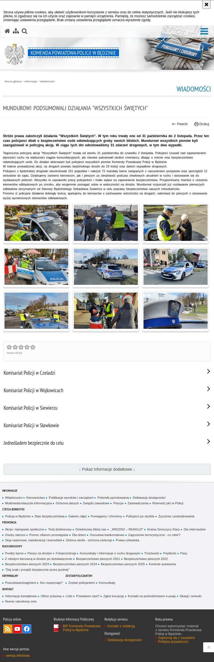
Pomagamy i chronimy (106, 516)
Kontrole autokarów (162, 564)
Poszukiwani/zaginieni (20, 582)
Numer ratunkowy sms (21, 601)
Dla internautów (195, 529)
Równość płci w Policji (167, 503)
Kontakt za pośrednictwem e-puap (152, 596)
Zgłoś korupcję (113, 596)
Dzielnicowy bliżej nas (91, 529)
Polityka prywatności (173, 642)
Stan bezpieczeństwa (49, 516)
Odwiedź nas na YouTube (17, 628)
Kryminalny (10, 576)
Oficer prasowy (51, 596)
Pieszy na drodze (40, 553)
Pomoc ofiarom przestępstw (48, 535)
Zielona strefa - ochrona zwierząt (89, 540)
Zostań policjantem (78, 576)
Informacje (31, 81)
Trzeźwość (151, 553)
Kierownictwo (35, 497)
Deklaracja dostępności (149, 497)
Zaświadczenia (138, 503)
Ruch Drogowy (12, 546)
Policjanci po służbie (140, 516)
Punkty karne (14, 553)
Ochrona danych (67, 503)
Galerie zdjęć (77, 516)
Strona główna (13, 81)
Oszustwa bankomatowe (107, 535)
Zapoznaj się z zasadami (176, 638)
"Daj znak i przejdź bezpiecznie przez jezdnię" (37, 569)
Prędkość (169, 553)
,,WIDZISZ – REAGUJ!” (127, 529)
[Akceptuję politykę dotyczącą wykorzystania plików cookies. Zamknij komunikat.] (206, 4)
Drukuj (201, 124)
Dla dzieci (79, 535)
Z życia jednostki (13, 509)
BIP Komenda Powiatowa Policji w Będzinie (81, 628)
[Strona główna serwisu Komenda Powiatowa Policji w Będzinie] (7, 31)
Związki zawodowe (96, 503)
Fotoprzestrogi (66, 553)
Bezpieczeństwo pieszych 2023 (27, 564)
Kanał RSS (7, 628)
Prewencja (9, 522)
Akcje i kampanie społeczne (24, 529)
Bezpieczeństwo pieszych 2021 (98, 558)
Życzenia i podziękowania (176, 516)
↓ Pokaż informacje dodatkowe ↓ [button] (107, 469)
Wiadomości (47, 81)
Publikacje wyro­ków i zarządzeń (71, 497)
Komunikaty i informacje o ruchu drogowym (110, 553)
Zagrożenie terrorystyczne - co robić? (154, 535)
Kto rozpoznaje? (51, 582)
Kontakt (8, 589)
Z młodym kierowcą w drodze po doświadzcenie (38, 558)
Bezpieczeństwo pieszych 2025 (123, 564)
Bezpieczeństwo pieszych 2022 (146, 558)
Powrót (180, 124)
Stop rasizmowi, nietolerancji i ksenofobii (33, 540)
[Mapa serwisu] (16, 31)
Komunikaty (107, 582)
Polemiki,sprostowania (113, 497)
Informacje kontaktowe (21, 596)
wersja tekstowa (18, 656)
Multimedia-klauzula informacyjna (28, 503)
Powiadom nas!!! (87, 596)
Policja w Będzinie (18, 516)
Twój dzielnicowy (60, 529)
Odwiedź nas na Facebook (26, 628)
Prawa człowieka (127, 540)
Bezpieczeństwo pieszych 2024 (75, 564)
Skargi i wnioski (190, 596)
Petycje (118, 503)
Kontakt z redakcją (121, 626)
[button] (204, 31)
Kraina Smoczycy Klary (163, 529)
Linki (69, 596)
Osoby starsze (15, 535)
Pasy (183, 553)
